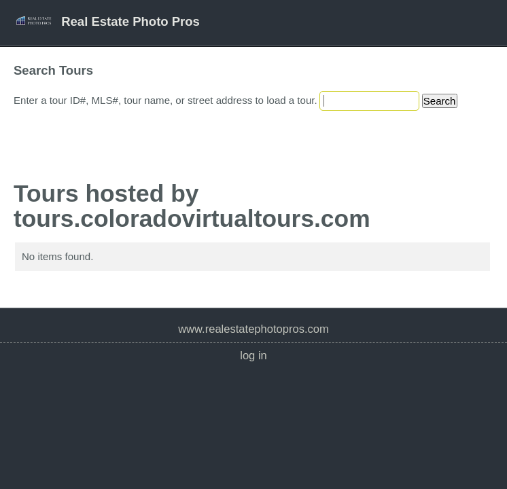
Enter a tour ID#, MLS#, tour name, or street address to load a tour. (165, 100)
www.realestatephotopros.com (253, 329)
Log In (253, 355)
